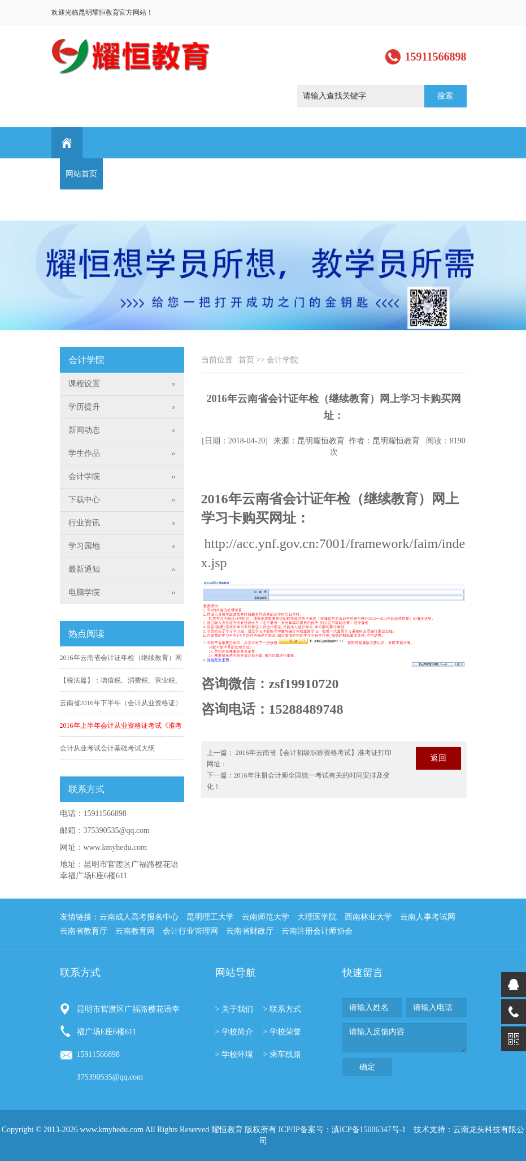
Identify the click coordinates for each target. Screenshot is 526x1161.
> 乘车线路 (282, 1054)
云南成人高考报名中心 (139, 917)
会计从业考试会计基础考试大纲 (107, 748)
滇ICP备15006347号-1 (369, 1129)
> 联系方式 (282, 1009)
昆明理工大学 (210, 917)
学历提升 (253, 174)
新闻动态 (167, 174)
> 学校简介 (234, 1032)
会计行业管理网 (190, 931)
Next (515, 239)
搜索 (445, 96)
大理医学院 (317, 917)
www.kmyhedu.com (115, 847)
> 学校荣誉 (282, 1032)
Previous (10, 239)
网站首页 (81, 174)
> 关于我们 (234, 1009)
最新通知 (425, 174)
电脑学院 (84, 592)
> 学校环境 (234, 1054)
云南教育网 (135, 931)
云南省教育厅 (83, 931)
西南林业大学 (368, 917)
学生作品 (296, 174)
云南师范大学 (265, 917)
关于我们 (124, 174)
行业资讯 (339, 174)
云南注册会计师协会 (317, 931)
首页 (246, 360)
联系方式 (81, 205)
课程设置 (210, 174)
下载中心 (84, 499)
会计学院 (282, 360)
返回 (438, 758)
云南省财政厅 (249, 931)
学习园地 (382, 174)
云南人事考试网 (427, 917)
